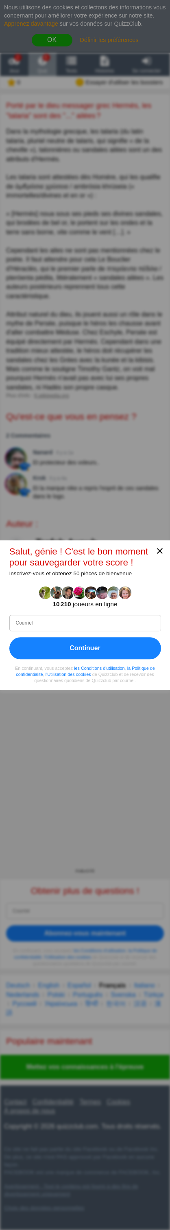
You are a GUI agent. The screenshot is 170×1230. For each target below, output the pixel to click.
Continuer (85, 648)
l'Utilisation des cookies (68, 674)
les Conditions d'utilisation (99, 668)
